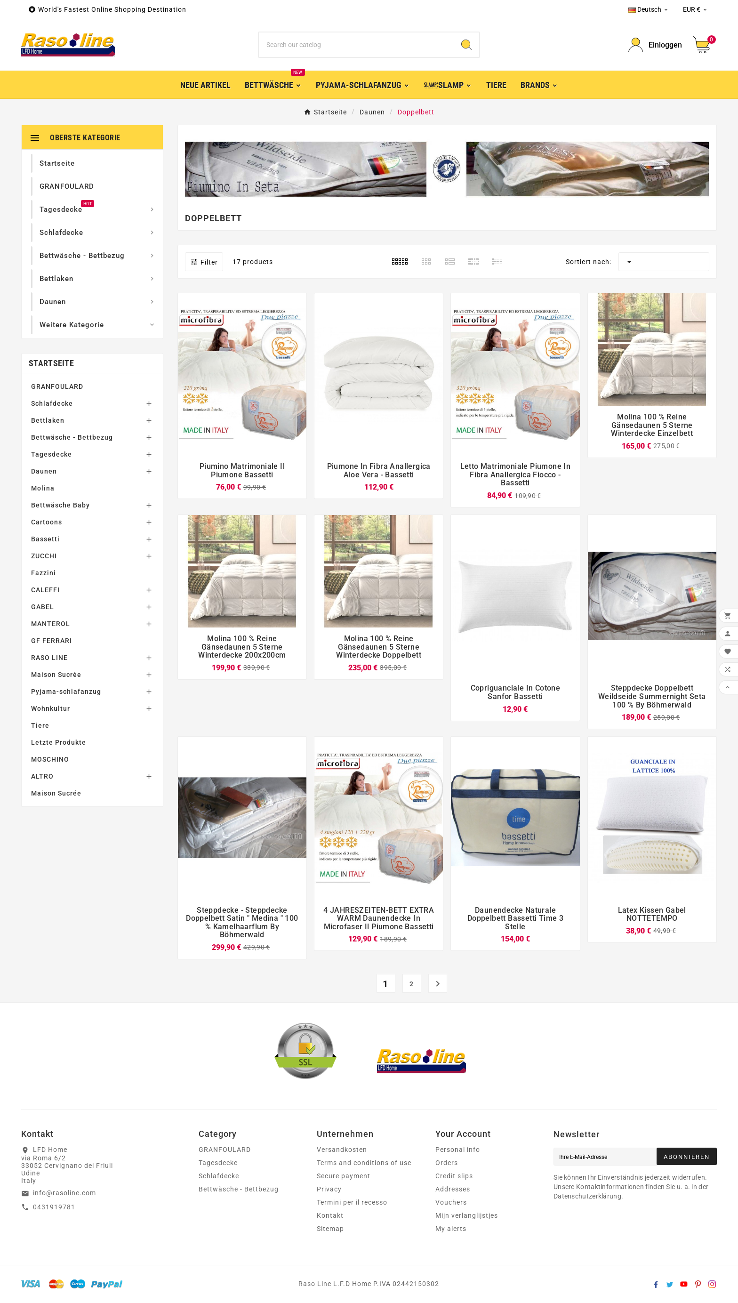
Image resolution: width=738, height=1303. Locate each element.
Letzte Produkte (58, 742)
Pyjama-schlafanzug (66, 691)
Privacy (329, 1189)
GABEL (42, 607)
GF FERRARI (51, 640)
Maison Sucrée (56, 674)
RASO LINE (49, 657)
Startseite (51, 363)
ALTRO (42, 776)
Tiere (40, 725)
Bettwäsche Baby (60, 505)
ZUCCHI (44, 556)
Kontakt (330, 1215)
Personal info (457, 1149)
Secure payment (343, 1176)
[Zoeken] (356, 44)
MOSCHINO (50, 759)
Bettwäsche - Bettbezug (72, 437)
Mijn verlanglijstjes (466, 1215)
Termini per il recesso (352, 1202)
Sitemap (330, 1228)
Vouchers (451, 1202)
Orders (446, 1162)
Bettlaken (47, 420)
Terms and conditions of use (364, 1162)
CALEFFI (45, 590)
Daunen (44, 471)
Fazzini (43, 573)
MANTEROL (50, 623)
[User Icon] (655, 45)
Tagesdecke (51, 454)
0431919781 (54, 1207)
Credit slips (454, 1176)
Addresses (452, 1189)
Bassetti (45, 539)
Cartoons (46, 522)
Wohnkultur (50, 708)
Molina (43, 488)
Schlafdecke (52, 403)
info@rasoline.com (64, 1193)
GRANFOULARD (57, 386)
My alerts (450, 1228)
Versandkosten (342, 1149)
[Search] (466, 45)
